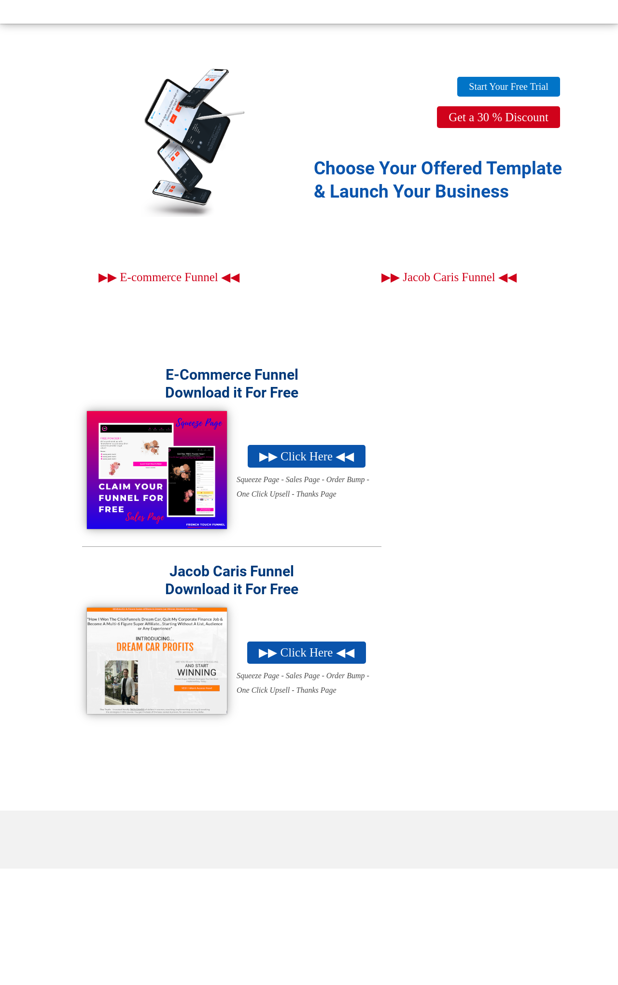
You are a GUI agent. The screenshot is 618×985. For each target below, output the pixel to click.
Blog (357, 13)
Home (145, 13)
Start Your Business (428, 13)
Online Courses (519, 13)
